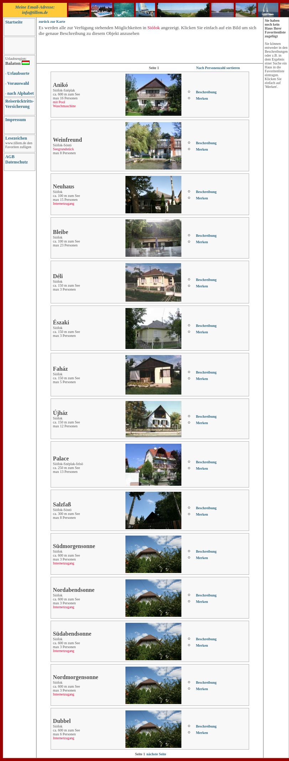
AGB (10, 156)
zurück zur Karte (52, 22)
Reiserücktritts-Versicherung (19, 104)
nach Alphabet (20, 93)
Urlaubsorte (18, 73)
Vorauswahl (18, 83)
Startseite (14, 22)
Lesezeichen (16, 138)
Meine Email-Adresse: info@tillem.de (35, 10)
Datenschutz (16, 162)
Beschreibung (206, 92)
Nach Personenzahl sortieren (218, 68)
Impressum (15, 119)
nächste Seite (156, 754)
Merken (202, 98)
